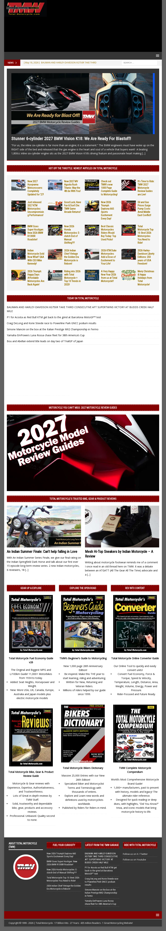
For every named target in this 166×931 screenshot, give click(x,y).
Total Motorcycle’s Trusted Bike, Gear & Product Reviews (83, 498)
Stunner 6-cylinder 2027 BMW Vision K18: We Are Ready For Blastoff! (71, 138)
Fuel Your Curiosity (64, 845)
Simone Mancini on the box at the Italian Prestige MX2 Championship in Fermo (52, 329)
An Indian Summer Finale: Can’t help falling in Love (42, 551)
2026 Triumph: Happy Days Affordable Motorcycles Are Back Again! (35, 278)
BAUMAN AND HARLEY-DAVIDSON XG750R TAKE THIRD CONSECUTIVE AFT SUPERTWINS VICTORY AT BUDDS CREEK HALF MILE (101, 858)
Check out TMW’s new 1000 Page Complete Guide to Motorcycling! (109, 188)
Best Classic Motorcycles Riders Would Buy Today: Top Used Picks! (108, 233)
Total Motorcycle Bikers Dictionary (83, 768)
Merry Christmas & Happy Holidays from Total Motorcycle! (146, 278)
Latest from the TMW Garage (102, 845)
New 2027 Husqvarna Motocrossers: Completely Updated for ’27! (35, 188)
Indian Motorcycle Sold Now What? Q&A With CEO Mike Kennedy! (35, 257)
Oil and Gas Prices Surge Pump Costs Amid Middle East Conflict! (144, 209)
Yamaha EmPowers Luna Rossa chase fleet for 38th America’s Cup (46, 335)
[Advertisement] (104, 26)
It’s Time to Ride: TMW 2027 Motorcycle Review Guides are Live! (146, 188)
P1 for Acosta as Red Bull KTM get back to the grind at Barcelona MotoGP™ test (54, 317)
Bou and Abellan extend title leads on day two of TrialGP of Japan (45, 341)
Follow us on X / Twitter (135, 854)
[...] (143, 153)
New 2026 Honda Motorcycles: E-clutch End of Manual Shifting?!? (62, 871)
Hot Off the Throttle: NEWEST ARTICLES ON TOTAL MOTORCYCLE (83, 168)
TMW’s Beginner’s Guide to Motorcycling (83, 658)
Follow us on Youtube (134, 859)
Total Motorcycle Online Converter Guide (135, 658)
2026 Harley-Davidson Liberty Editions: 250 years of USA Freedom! (146, 257)
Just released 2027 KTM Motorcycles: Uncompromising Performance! (35, 209)
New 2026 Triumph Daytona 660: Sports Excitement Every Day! (61, 855)
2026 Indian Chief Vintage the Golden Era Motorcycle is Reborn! (71, 257)
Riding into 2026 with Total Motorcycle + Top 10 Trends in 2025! (72, 278)
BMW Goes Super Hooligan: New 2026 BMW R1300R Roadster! (35, 233)
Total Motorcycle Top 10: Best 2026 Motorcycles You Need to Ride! (63, 879)
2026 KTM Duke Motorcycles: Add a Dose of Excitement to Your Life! (108, 257)
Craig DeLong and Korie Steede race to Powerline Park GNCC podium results (51, 323)
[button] (157, 55)
